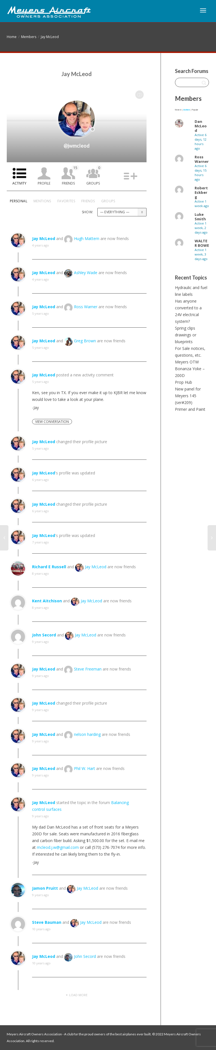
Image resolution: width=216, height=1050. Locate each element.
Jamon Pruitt (45, 888)
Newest (178, 109)
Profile (44, 183)
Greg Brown (85, 340)
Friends (70, 175)
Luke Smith (200, 216)
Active (186, 109)
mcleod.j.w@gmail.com (58, 847)
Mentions (42, 201)
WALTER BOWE (202, 243)
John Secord (44, 635)
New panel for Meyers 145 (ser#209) (188, 395)
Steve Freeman (88, 669)
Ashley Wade (85, 272)
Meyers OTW (187, 362)
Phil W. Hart (84, 768)
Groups (94, 175)
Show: (87, 212)
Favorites (66, 201)
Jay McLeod (50, 36)
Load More (78, 995)
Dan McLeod (201, 126)
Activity (19, 183)
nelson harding (87, 734)
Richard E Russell (49, 566)
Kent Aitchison (47, 600)
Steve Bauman (46, 922)
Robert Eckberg (201, 192)
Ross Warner (85, 306)
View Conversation (52, 421)
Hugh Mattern (86, 238)
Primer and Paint (190, 409)
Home (12, 36)
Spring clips (185, 328)
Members (28, 36)
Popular (195, 109)
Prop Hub (183, 382)
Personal (18, 201)
